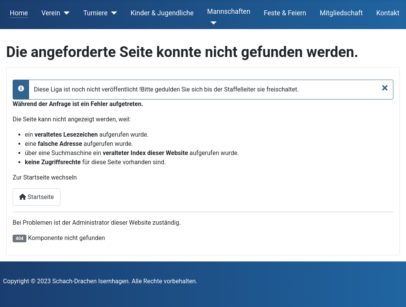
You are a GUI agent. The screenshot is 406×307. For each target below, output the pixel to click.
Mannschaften (228, 11)
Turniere (95, 13)
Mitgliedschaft (341, 13)
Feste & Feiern (285, 13)
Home (19, 13)
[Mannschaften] (212, 22)
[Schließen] (385, 87)
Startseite (36, 197)
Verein (50, 13)
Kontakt (387, 13)
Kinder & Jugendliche (162, 13)
